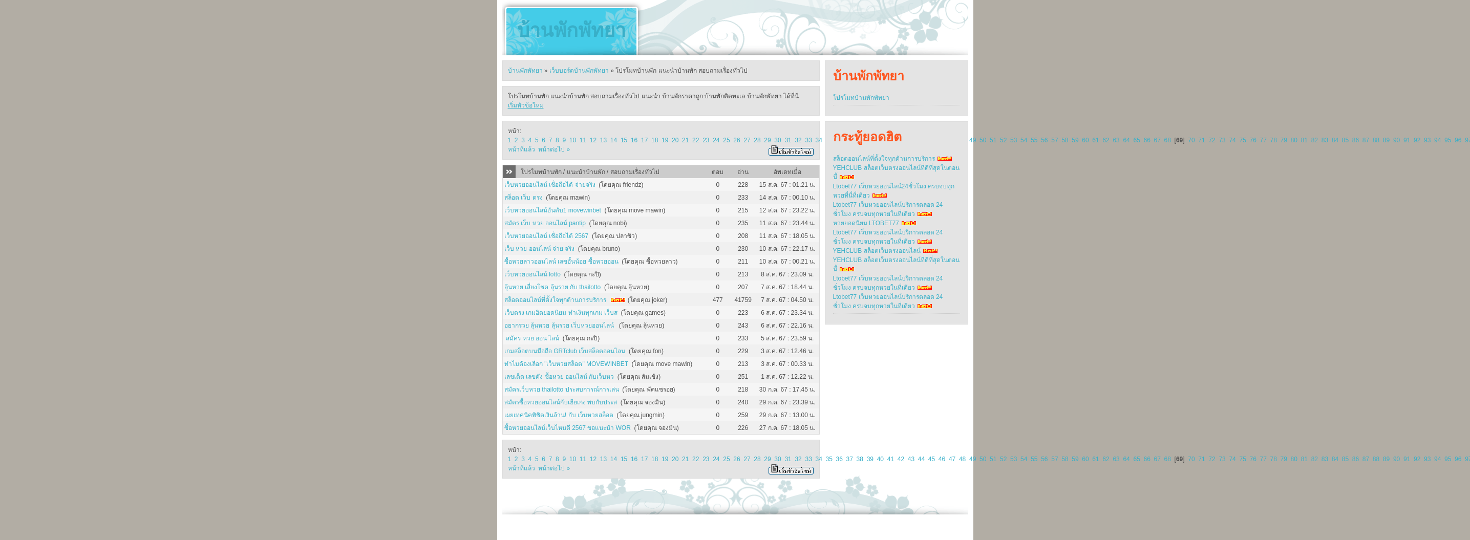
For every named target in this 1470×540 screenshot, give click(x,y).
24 (716, 140)
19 (665, 140)
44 (921, 459)
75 (1242, 140)
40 (880, 459)
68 (1167, 140)
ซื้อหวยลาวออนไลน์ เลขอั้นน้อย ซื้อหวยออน (561, 261)
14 (613, 140)
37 (849, 459)
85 (1345, 140)
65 (1136, 140)
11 (583, 140)
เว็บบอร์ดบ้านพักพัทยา (579, 70)
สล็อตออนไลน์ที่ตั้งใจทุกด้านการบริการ (555, 300)
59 (1075, 140)
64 (1126, 140)
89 (1386, 140)
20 (675, 140)
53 (1013, 140)
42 (901, 459)
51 (993, 140)
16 (634, 140)
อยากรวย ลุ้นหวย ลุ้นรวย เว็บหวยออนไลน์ (559, 325)
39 (870, 459)
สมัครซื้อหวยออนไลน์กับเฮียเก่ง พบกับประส (560, 402)
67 (1157, 140)
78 (1273, 140)
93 (1427, 140)
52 (1003, 140)
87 (1365, 140)
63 (1116, 140)
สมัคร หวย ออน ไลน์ (531, 338)
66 (1146, 140)
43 (911, 459)
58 (1064, 140)
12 (593, 140)
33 (808, 140)
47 (952, 459)
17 (644, 140)
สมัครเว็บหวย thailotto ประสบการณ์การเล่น (561, 389)
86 (1355, 140)
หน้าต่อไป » (554, 149)
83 (1325, 140)
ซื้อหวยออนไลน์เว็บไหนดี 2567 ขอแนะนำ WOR (567, 427)
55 (1034, 140)
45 (931, 459)
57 (1054, 140)
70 (1191, 140)
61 (1095, 140)
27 (746, 140)
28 (757, 140)
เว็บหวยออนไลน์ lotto (532, 274)
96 (1458, 140)
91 (1406, 140)
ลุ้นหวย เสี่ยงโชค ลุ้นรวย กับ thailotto (552, 287)
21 (685, 140)
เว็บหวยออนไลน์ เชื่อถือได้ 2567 (546, 236)
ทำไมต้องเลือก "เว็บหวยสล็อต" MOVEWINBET (566, 364)
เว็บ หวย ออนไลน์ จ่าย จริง (539, 248)
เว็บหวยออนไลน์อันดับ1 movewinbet (552, 210)
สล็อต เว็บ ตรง (523, 197)
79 (1284, 140)
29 (767, 140)
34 (818, 140)
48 (962, 459)
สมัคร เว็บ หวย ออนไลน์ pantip (545, 223)
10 (572, 140)
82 (1314, 140)
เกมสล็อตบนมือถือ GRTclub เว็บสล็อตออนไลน (564, 351)
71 (1201, 140)
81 (1304, 140)
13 (603, 140)
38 (860, 459)
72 (1211, 140)
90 (1396, 140)
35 (829, 459)
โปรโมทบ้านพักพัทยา (861, 97)
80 (1294, 140)
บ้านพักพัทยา (571, 30)
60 (1085, 140)
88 (1376, 140)
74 (1232, 140)
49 (972, 140)
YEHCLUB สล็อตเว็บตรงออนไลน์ (877, 250)
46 (942, 459)
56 (1044, 140)
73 (1222, 140)
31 (787, 140)
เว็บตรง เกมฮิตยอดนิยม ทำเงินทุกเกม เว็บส (560, 312)
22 (695, 140)
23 (705, 140)
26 (736, 140)
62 (1105, 140)
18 (654, 140)
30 (777, 140)
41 (890, 459)
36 (839, 459)
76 (1252, 140)
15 (624, 140)
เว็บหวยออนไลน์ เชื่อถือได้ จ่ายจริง (549, 184)
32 (798, 140)
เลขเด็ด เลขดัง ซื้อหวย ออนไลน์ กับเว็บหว (559, 376)
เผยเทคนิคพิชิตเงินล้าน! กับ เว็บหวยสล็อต (558, 415)
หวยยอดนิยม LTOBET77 (866, 223)
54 (1023, 140)
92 (1417, 140)
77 (1263, 140)
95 (1447, 140)
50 (982, 140)
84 (1335, 140)
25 (726, 140)
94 (1437, 140)
